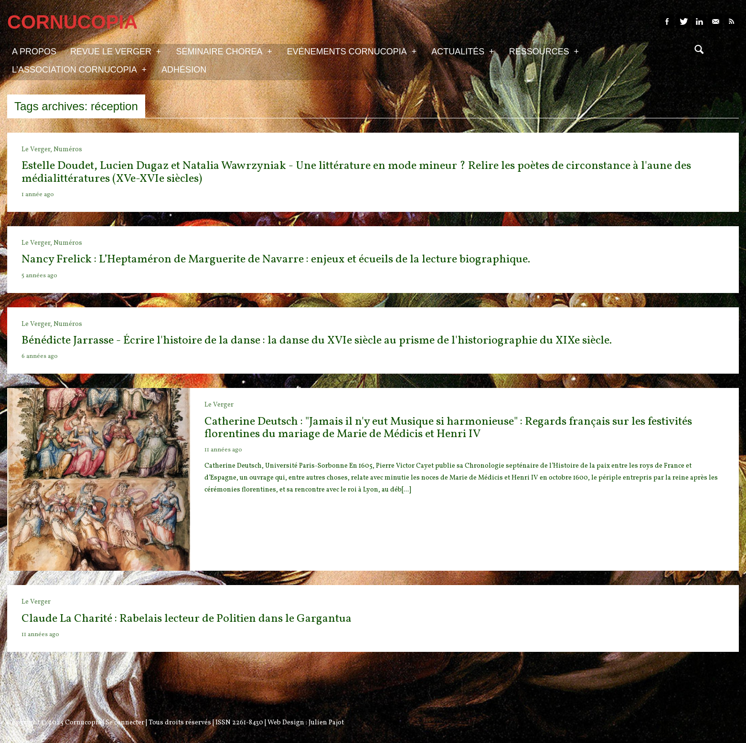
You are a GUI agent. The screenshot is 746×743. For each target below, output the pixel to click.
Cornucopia (83, 722)
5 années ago (39, 276)
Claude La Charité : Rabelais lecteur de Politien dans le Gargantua (186, 619)
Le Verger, (37, 149)
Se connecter (125, 722)
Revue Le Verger (115, 51)
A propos (34, 51)
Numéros (67, 149)
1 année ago (37, 194)
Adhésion (183, 69)
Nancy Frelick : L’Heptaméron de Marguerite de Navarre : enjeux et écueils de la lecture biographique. (275, 259)
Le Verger (219, 404)
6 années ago (39, 356)
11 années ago (223, 450)
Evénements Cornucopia (351, 51)
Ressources (544, 51)
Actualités (462, 51)
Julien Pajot (326, 722)
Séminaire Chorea (224, 51)
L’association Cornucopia (79, 69)
